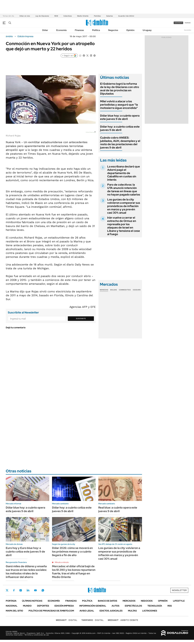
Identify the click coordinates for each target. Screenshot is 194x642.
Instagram (20, 590)
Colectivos (67, 16)
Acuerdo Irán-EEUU (126, 16)
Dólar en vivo (24, 16)
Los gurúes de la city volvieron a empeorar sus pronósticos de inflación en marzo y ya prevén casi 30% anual (123, 206)
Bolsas (113, 290)
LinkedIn (28, 590)
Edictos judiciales (111, 610)
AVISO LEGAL (86, 610)
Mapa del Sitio (14, 610)
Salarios (109, 16)
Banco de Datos (107, 600)
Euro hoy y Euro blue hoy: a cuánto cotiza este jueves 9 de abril (25, 551)
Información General (92, 605)
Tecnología (154, 605)
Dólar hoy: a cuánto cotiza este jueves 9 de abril (120, 128)
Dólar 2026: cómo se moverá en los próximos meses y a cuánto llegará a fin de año (72, 551)
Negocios (113, 30)
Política (96, 30)
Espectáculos (133, 605)
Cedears (137, 290)
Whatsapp (43, 590)
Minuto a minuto (62, 562)
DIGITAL (66, 620)
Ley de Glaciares (42, 16)
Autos (115, 605)
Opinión (130, 30)
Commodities (125, 290)
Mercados (129, 600)
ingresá (188, 23)
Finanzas (79, 30)
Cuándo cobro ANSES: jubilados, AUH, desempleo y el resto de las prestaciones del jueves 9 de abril (120, 142)
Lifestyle (179, 600)
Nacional (11, 605)
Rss (170, 605)
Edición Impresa (64, 605)
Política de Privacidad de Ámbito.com (51, 610)
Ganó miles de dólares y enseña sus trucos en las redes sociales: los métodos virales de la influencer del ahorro (26, 571)
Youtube (35, 590)
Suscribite (81, 318)
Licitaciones (149, 610)
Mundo (27, 605)
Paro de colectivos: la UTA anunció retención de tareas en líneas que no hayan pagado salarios (123, 189)
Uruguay (147, 30)
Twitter (7, 590)
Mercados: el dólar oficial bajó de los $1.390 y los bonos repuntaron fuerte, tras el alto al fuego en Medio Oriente (73, 571)
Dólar (45, 30)
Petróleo (97, 16)
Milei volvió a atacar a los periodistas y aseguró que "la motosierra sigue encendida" (119, 105)
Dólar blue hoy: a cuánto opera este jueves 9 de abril (119, 117)
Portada (11, 600)
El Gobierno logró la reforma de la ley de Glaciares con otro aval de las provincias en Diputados (119, 88)
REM (56, 16)
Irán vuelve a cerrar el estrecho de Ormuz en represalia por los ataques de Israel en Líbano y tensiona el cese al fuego (123, 226)
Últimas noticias (32, 600)
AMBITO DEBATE (123, 620)
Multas (132, 610)
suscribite (178, 23)
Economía (61, 30)
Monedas (104, 290)
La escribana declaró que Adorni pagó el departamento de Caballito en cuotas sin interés (123, 173)
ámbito (9, 36)
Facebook (14, 590)
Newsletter (187, 30)
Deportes (43, 605)
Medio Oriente (82, 16)
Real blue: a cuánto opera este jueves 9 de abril (117, 509)
